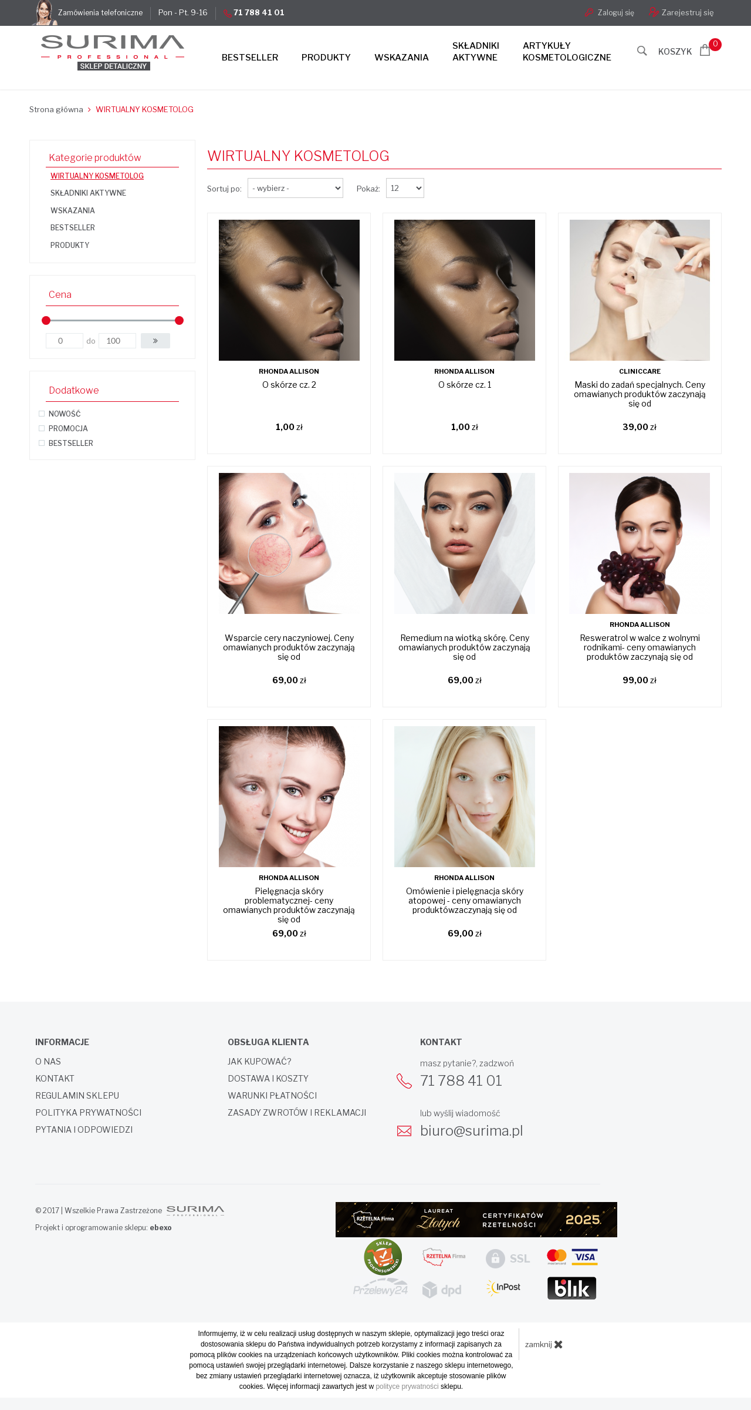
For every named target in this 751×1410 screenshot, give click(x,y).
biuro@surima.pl (471, 1130)
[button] (155, 340)
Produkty (326, 57)
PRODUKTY (69, 245)
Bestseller (250, 57)
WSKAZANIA (72, 210)
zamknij (544, 1344)
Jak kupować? (260, 1062)
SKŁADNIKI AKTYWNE (88, 193)
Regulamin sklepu (77, 1096)
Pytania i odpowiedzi (84, 1130)
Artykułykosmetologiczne (567, 52)
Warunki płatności (272, 1096)
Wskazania (401, 57)
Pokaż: (368, 188)
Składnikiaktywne (475, 52)
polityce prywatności (407, 1386)
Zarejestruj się (681, 12)
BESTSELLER (72, 227)
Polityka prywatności (88, 1113)
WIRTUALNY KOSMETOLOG (97, 176)
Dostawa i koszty (268, 1079)
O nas (48, 1062)
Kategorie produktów (95, 157)
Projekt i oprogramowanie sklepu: (103, 1227)
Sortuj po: (224, 188)
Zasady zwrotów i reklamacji (297, 1113)
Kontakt (55, 1079)
